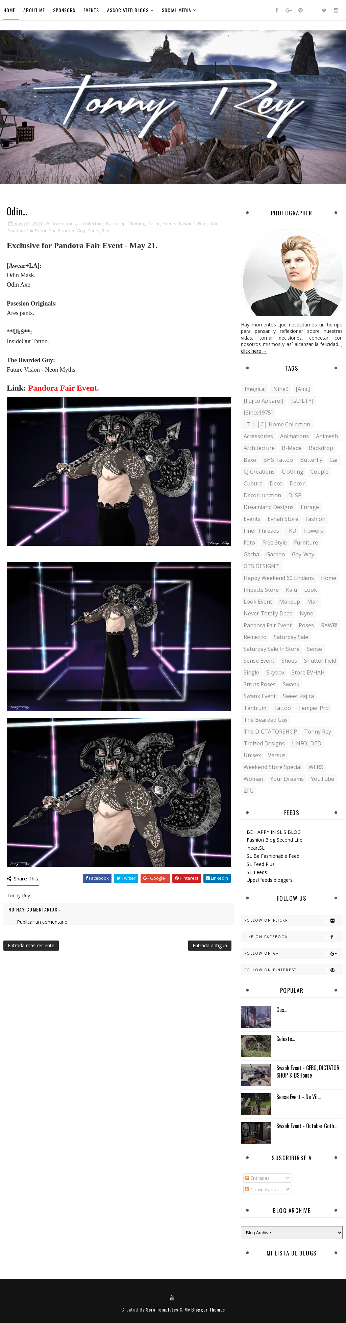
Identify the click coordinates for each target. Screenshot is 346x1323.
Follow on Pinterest (293, 970)
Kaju (291, 589)
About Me (34, 10)
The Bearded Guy (67, 231)
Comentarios (262, 1189)
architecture (91, 223)
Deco (276, 483)
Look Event (258, 601)
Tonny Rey (98, 231)
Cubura (253, 483)
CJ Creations (259, 471)
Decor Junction (262, 495)
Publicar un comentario (42, 922)
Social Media (176, 10)
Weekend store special (272, 767)
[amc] (303, 389)
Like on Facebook (293, 937)
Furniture (306, 542)
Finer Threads (261, 530)
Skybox (275, 672)
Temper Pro (313, 708)
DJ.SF (294, 495)
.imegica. (254, 389)
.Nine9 (280, 389)
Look (310, 589)
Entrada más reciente (31, 945)
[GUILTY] (301, 400)
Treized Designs (264, 743)
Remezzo (255, 637)
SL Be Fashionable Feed (273, 856)
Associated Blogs (128, 10)
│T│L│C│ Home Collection (277, 424)
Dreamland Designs (269, 507)
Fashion (187, 223)
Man (214, 223)
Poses (306, 625)
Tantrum (255, 708)
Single (251, 672)
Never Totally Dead (268, 613)
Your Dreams (287, 779)
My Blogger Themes (204, 1309)
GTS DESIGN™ (261, 566)
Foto (202, 223)
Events (91, 10)
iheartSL (256, 848)
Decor (154, 223)
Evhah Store (283, 519)
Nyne (306, 613)
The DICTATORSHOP (270, 731)
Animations (294, 436)
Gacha (251, 554)
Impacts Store (261, 589)
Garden (275, 554)
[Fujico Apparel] (263, 400)
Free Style (274, 542)
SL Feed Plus (261, 864)
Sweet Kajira (298, 696)
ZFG (248, 790)
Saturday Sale (291, 637)
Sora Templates (162, 1309)
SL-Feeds (257, 872)
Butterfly (311, 460)
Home (9, 10)
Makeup (289, 601)
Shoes (289, 660)
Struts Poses (260, 684)
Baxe (250, 460)
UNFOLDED (306, 743)
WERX (315, 767)
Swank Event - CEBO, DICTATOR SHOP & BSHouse (308, 1071)
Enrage (310, 507)
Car (333, 460)
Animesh (327, 436)
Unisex (252, 755)
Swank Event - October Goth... (306, 1126)
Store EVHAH (308, 672)
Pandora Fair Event (26, 231)
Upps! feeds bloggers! (270, 880)
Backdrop (116, 223)
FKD (291, 530)
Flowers (313, 530)
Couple (319, 471)
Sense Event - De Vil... (298, 1097)
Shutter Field (320, 660)
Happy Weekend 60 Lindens (279, 578)
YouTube (322, 779)
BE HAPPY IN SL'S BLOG (274, 832)
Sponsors (64, 10)
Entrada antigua (210, 945)
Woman (253, 779)
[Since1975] (258, 412)
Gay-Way (303, 554)
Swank (291, 684)
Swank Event (260, 696)
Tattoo (282, 708)
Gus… (281, 1010)
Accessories (63, 223)
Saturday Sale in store (272, 649)
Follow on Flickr (293, 920)
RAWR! (329, 625)
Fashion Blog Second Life (274, 840)
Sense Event (259, 660)
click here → (254, 351)
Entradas (257, 1178)
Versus (277, 755)
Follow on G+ (293, 953)
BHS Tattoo (278, 460)
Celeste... (285, 1039)
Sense (314, 649)
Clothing (136, 223)
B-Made (292, 448)
